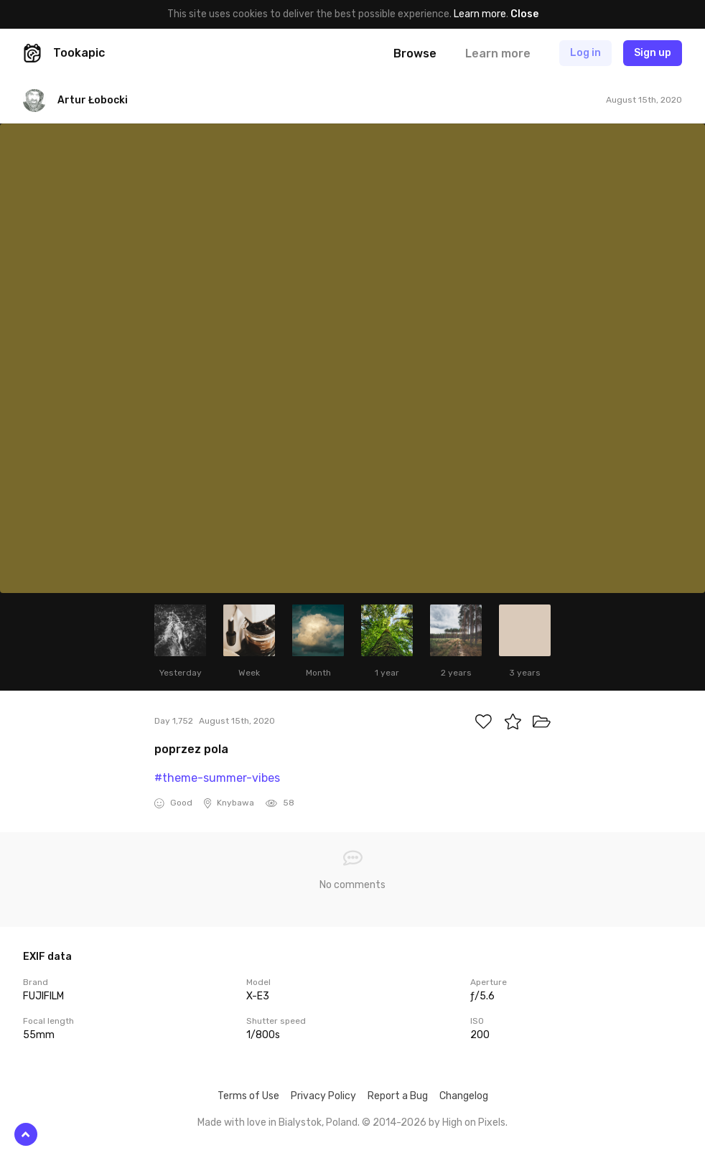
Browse (414, 53)
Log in (585, 53)
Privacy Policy (323, 1096)
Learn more (480, 14)
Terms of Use (248, 1096)
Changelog (463, 1096)
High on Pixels (473, 1122)
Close (524, 14)
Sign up (652, 53)
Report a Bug (398, 1096)
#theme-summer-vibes (217, 778)
